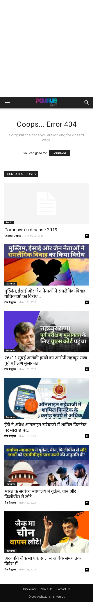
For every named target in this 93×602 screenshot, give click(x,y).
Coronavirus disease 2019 (30, 229)
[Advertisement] (46, 48)
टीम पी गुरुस (10, 302)
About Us (46, 589)
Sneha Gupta (12, 235)
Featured (11, 283)
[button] (87, 102)
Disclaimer (29, 589)
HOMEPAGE (59, 153)
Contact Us (63, 589)
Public (9, 222)
